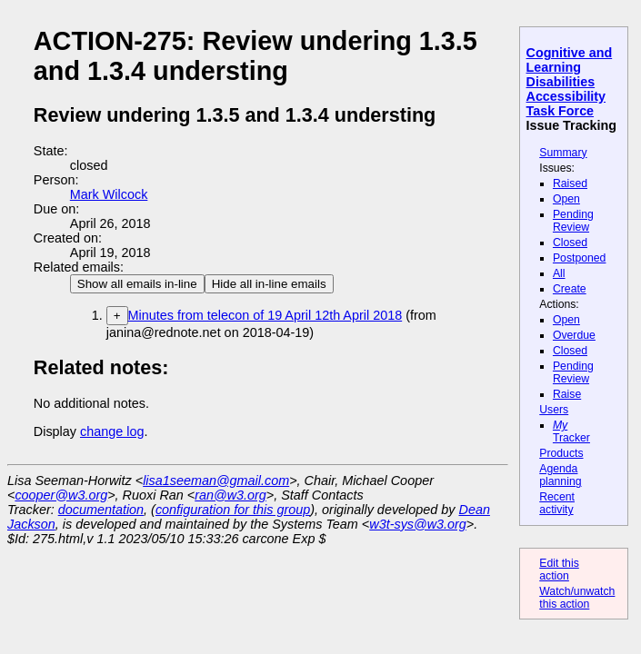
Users (553, 409)
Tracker (571, 431)
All (559, 273)
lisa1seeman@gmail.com (216, 480)
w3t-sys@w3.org (417, 524)
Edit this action (559, 569)
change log (112, 431)
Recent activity (557, 503)
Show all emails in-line (137, 284)
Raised (570, 183)
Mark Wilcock (109, 194)
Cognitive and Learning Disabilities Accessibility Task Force (569, 81)
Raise (567, 394)
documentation (101, 509)
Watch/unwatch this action (577, 597)
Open (566, 199)
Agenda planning (560, 475)
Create (569, 288)
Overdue (574, 335)
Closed (570, 242)
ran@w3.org (230, 495)
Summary (562, 152)
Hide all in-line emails (269, 284)
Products (561, 453)
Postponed (579, 258)
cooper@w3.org (61, 495)
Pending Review (573, 220)
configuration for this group (232, 509)
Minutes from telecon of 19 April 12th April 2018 (265, 315)
